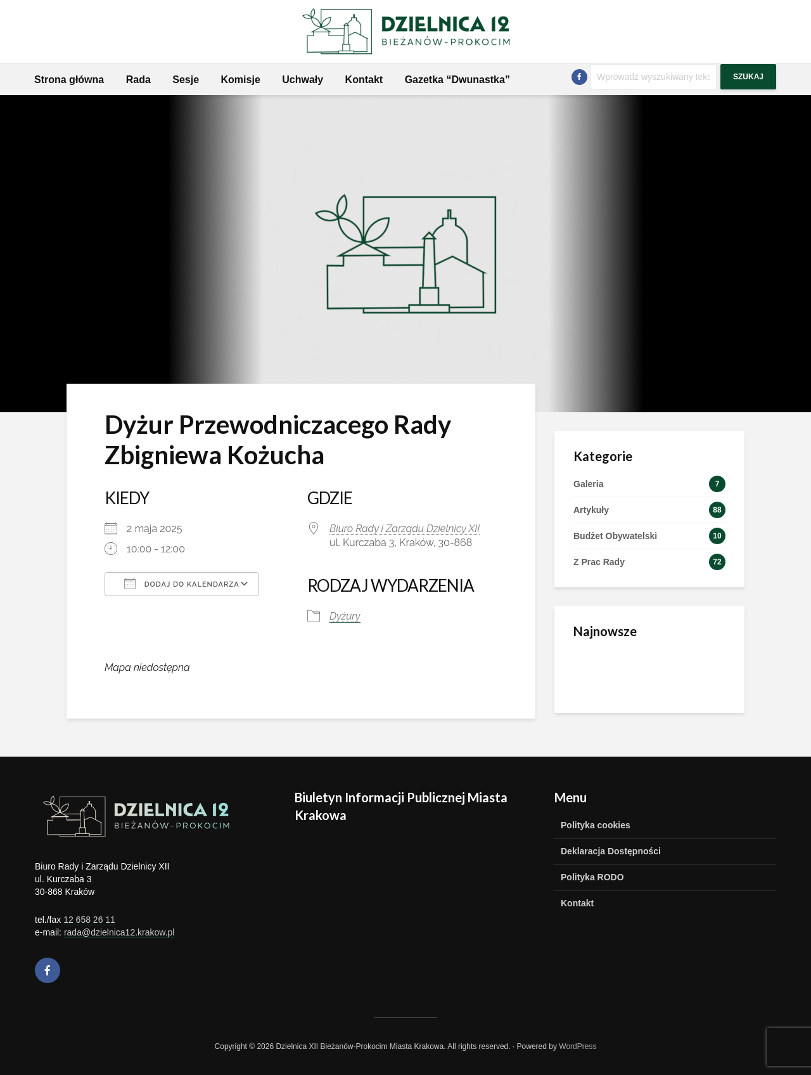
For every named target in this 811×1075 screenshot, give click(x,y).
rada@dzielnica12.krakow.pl (119, 932)
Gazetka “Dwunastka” (457, 79)
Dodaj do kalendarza (181, 583)
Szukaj (748, 76)
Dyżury (345, 616)
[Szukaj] (653, 76)
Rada (138, 79)
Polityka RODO (592, 877)
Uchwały (302, 79)
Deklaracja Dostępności (611, 851)
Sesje (185, 79)
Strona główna (69, 79)
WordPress (577, 1046)
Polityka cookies (595, 825)
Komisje (240, 79)
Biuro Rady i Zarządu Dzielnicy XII (404, 529)
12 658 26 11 (89, 920)
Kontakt (364, 79)
